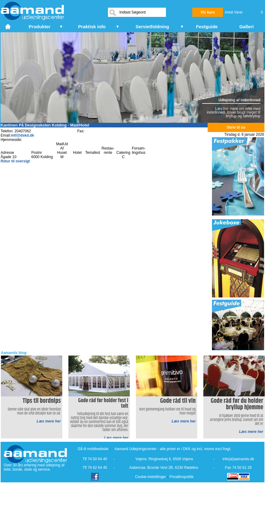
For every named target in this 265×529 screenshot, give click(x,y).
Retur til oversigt (15, 161)
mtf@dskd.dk (22, 135)
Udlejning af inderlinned (239, 100)
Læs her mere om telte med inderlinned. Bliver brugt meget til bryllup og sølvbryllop (233, 112)
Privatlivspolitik (181, 477)
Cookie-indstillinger (150, 477)
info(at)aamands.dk (238, 459)
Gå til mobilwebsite (93, 449)
